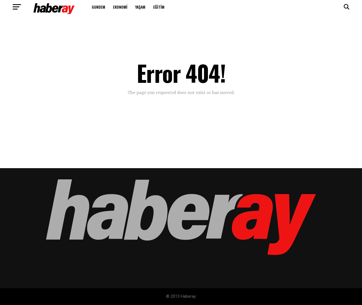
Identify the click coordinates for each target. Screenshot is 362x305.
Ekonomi (120, 7)
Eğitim (158, 7)
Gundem (98, 7)
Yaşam (140, 7)
